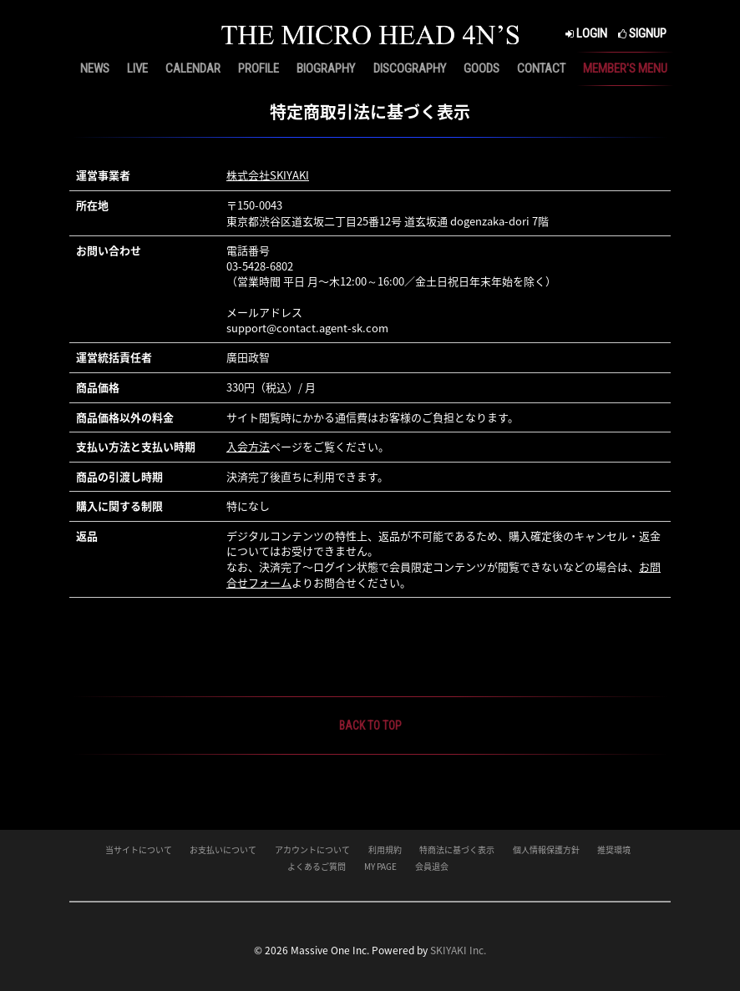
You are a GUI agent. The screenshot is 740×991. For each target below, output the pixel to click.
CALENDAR (192, 68)
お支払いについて (223, 849)
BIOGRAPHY (326, 68)
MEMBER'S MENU (625, 68)
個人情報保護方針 (546, 849)
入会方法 (248, 446)
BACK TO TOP (370, 725)
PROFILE (258, 68)
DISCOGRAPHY (409, 68)
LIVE (137, 68)
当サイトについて (138, 849)
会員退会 (432, 866)
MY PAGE (380, 866)
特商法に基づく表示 (456, 849)
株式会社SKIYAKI (267, 175)
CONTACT (541, 68)
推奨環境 (614, 849)
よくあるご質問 (316, 866)
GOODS (481, 68)
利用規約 (385, 849)
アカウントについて (312, 849)
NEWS (94, 68)
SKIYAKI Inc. (458, 950)
